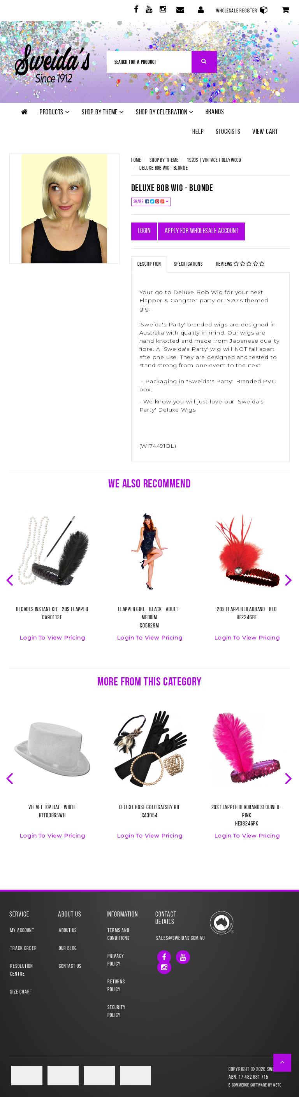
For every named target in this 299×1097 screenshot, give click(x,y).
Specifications (188, 264)
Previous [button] (11, 579)
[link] (135, 11)
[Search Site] (204, 62)
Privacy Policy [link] (115, 960)
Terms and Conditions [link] (118, 934)
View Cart (265, 132)
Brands (215, 112)
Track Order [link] (23, 949)
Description (149, 264)
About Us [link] (68, 931)
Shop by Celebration (165, 112)
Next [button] (289, 579)
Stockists (228, 132)
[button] (282, 1063)
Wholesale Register (242, 10)
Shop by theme (103, 112)
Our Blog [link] (68, 949)
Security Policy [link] (116, 1011)
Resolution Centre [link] (21, 970)
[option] (52, 581)
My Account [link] (22, 931)
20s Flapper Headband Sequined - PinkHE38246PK (247, 816)
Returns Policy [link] (116, 986)
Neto (277, 1085)
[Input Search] (149, 62)
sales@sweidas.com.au (174, 938)
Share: (151, 201)
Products (55, 112)
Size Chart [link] (21, 992)
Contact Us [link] (70, 966)
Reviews (240, 264)
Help (198, 132)
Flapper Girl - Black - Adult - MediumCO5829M (149, 618)
